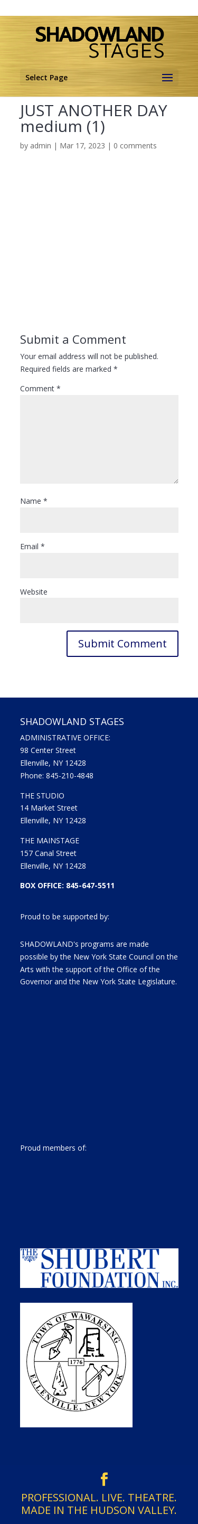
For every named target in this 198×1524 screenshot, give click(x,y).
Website (34, 592)
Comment (40, 388)
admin (40, 145)
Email (32, 546)
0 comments (135, 145)
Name (34, 501)
